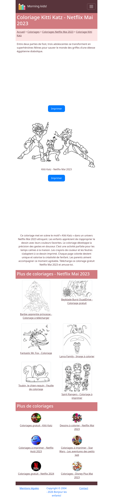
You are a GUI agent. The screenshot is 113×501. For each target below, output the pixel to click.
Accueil (21, 32)
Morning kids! (32, 6)
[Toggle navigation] (91, 6)
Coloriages (33, 32)
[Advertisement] (56, 79)
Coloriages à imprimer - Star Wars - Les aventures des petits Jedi (77, 447)
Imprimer (56, 108)
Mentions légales (29, 488)
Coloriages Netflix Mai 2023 (57, 32)
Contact (83, 488)
